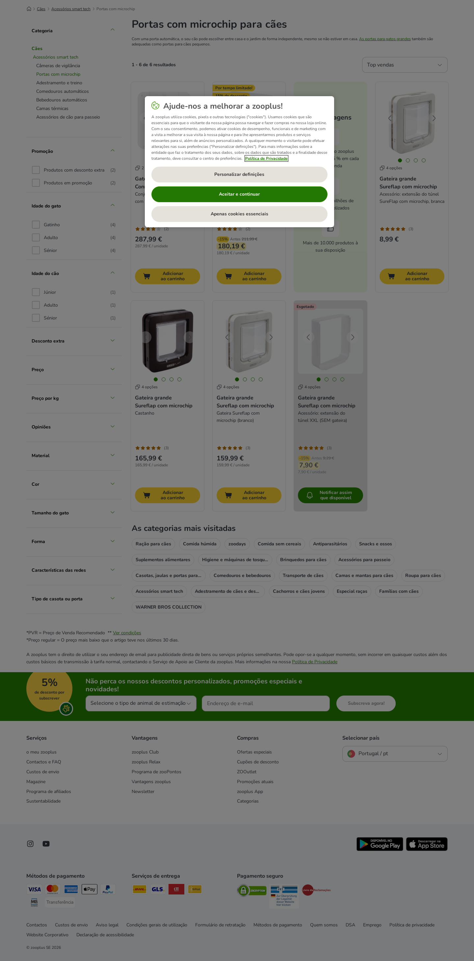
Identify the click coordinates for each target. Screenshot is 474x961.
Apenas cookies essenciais (239, 214)
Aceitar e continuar (239, 194)
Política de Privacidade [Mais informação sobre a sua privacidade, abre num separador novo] (266, 158)
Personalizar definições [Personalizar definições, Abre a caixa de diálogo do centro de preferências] (239, 174)
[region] (239, 161)
